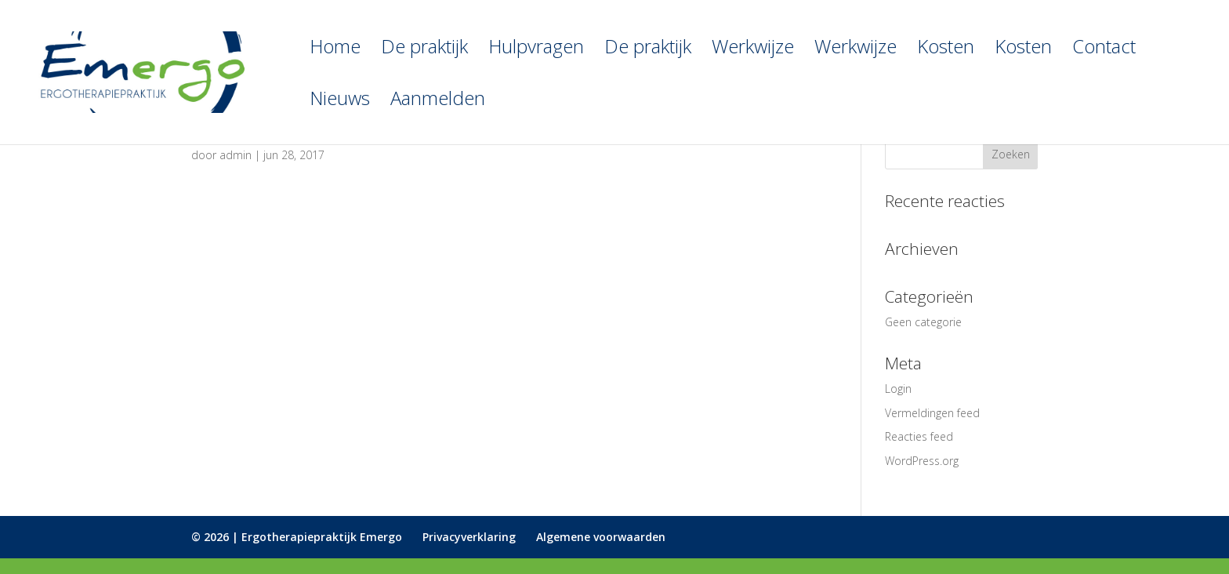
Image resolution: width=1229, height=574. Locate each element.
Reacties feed (919, 436)
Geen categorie (923, 321)
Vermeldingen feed (932, 412)
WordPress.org (922, 460)
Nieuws (340, 102)
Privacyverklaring (469, 536)
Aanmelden (437, 102)
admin (235, 154)
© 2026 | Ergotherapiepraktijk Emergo (296, 536)
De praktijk (424, 50)
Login (898, 388)
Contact (1104, 50)
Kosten (945, 50)
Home (335, 50)
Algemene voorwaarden (600, 536)
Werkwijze (753, 50)
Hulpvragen (536, 50)
